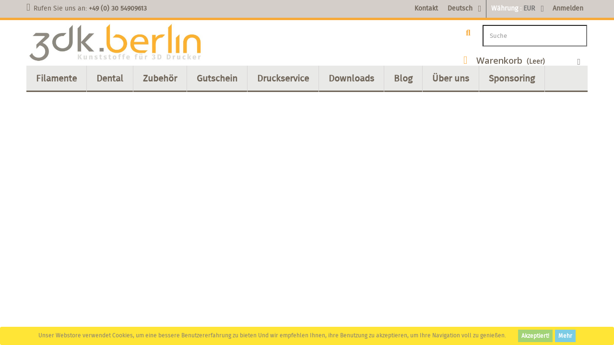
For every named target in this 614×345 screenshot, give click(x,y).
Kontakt (426, 8)
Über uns (450, 78)
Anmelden (568, 8)
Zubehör (160, 78)
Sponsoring (512, 78)
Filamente (56, 78)
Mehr (565, 336)
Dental (109, 78)
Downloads (351, 78)
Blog (403, 78)
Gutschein (217, 78)
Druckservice (283, 78)
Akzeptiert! (535, 336)
